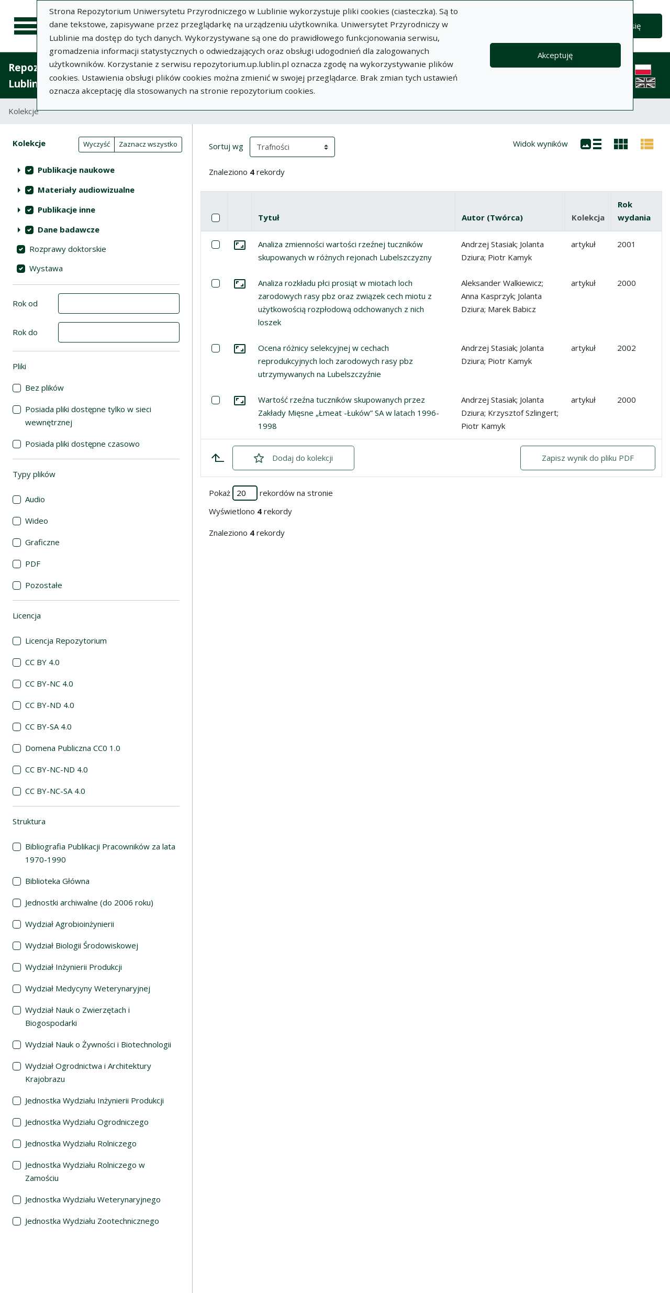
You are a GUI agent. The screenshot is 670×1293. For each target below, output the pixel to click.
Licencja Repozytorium (66, 640)
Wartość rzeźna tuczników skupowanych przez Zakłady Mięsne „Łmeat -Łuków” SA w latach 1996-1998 (348, 412)
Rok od (25, 303)
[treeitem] (96, 170)
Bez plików (44, 387)
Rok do (25, 332)
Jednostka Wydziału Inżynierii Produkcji (94, 1100)
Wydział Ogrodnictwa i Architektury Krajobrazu (88, 1072)
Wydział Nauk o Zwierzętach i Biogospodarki (77, 1016)
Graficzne (42, 542)
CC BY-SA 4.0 (48, 726)
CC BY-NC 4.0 (49, 683)
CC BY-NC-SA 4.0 (55, 791)
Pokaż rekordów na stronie (271, 493)
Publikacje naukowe (76, 169)
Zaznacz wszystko (148, 144)
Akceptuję (555, 55)
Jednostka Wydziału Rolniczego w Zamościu (85, 1171)
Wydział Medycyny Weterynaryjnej (87, 988)
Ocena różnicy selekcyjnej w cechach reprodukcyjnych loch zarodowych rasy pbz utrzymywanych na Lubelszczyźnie (335, 360)
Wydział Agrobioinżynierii (69, 924)
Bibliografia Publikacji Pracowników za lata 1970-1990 (100, 853)
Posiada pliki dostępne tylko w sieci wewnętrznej (88, 415)
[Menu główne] (27, 26)
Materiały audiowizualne (86, 189)
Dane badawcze (68, 229)
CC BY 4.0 (42, 662)
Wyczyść (96, 144)
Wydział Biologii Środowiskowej (81, 945)
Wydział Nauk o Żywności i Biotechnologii (98, 1044)
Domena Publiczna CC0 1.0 (72, 748)
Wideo (36, 520)
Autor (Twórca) (492, 217)
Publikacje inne (66, 209)
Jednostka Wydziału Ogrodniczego (87, 1122)
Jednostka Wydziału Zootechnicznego (92, 1220)
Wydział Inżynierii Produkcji (73, 967)
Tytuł (269, 217)
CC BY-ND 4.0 (49, 705)
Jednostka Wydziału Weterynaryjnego (93, 1199)
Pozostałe (43, 585)
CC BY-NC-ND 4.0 (56, 769)
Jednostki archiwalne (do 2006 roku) (89, 902)
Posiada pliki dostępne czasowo (82, 443)
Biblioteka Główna (57, 881)
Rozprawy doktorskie (67, 249)
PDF (32, 563)
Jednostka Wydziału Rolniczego (81, 1143)
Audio (35, 499)
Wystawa (46, 268)
